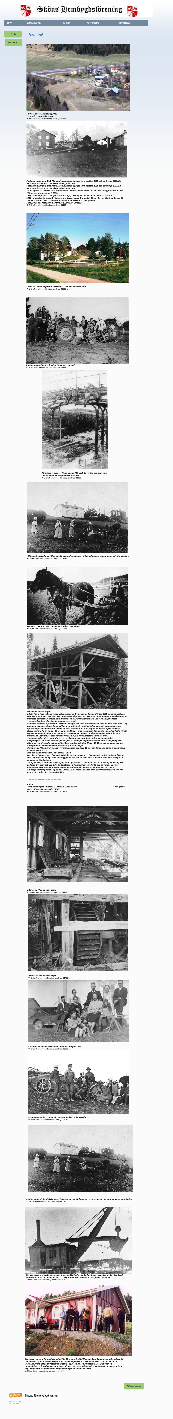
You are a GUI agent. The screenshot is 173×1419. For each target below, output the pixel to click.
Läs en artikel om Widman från (42, 779)
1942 (60, 779)
